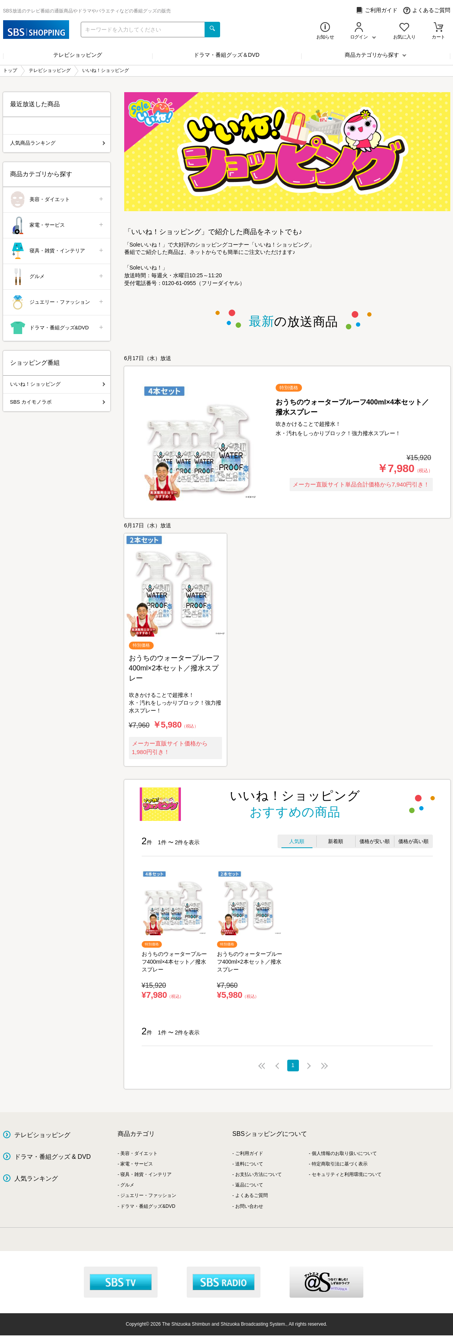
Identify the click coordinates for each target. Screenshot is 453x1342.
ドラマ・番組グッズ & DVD (52, 1156)
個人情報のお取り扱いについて (344, 1153)
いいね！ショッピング (57, 384)
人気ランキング (36, 1178)
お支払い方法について (258, 1174)
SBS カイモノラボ (57, 402)
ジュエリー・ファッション (57, 302)
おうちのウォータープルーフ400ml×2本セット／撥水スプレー (249, 962)
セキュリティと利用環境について (347, 1174)
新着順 (335, 841)
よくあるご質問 (426, 10)
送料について (249, 1164)
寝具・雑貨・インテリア (57, 251)
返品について (249, 1185)
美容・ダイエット (57, 199)
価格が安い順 (374, 841)
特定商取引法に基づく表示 (340, 1164)
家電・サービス (57, 225)
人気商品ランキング (57, 143)
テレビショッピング (77, 55)
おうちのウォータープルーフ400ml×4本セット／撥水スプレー (174, 962)
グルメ (57, 276)
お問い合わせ (249, 1206)
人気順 (296, 841)
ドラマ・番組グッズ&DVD (57, 328)
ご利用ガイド (376, 10)
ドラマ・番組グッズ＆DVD (227, 55)
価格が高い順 (413, 841)
